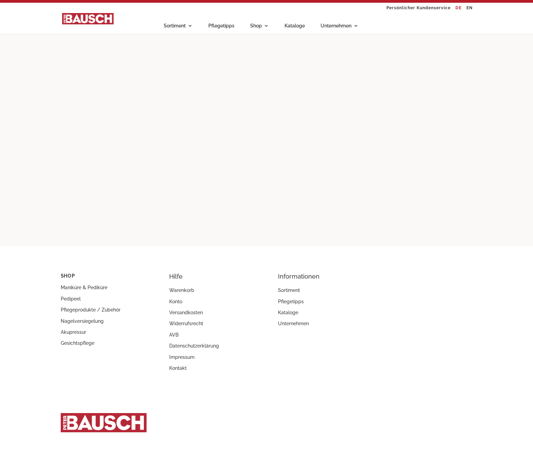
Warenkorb (181, 290)
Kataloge (295, 25)
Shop (256, 25)
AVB (173, 335)
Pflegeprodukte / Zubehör (90, 310)
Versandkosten (186, 312)
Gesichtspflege (77, 343)
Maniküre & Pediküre (84, 287)
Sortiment (175, 25)
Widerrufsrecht (186, 323)
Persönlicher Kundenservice (418, 8)
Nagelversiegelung (82, 321)
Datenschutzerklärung (194, 346)
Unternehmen (336, 25)
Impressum (182, 357)
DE (458, 8)
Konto (175, 301)
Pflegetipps (221, 25)
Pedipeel (71, 299)
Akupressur (73, 332)
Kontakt (178, 368)
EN (469, 8)
